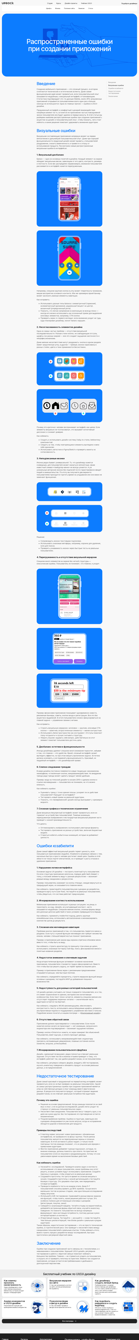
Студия (49, 3)
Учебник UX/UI (86, 3)
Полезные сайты (69, 8)
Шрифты (48, 8)
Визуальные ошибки (116, 85)
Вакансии (81, 8)
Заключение (113, 96)
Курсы (58, 3)
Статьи (90, 8)
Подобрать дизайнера (129, 3)
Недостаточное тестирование (114, 92)
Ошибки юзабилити (115, 88)
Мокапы (57, 8)
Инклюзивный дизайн (90, 1013)
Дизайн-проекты (71, 3)
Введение (112, 82)
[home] (8, 3)
